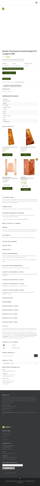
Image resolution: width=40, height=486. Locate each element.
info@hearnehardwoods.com (8, 371)
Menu (36, 2)
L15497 (4, 113)
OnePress (28, 481)
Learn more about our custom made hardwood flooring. (15, 219)
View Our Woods (6, 435)
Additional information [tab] (15, 85)
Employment (5, 440)
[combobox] (20, 363)
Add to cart (6, 78)
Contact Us (4, 436)
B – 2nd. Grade (5, 105)
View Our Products (6, 433)
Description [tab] (6, 85)
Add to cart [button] (7, 185)
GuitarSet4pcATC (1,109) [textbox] (19, 363)
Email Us (14, 345)
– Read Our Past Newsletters (9, 472)
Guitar (16, 82)
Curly (4, 117)
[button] (9, 73)
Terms (3, 438)
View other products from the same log (13, 68)
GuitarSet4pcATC (21, 82)
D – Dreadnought (6, 121)
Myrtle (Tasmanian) (6, 100)
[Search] (36, 355)
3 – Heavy (4, 109)
